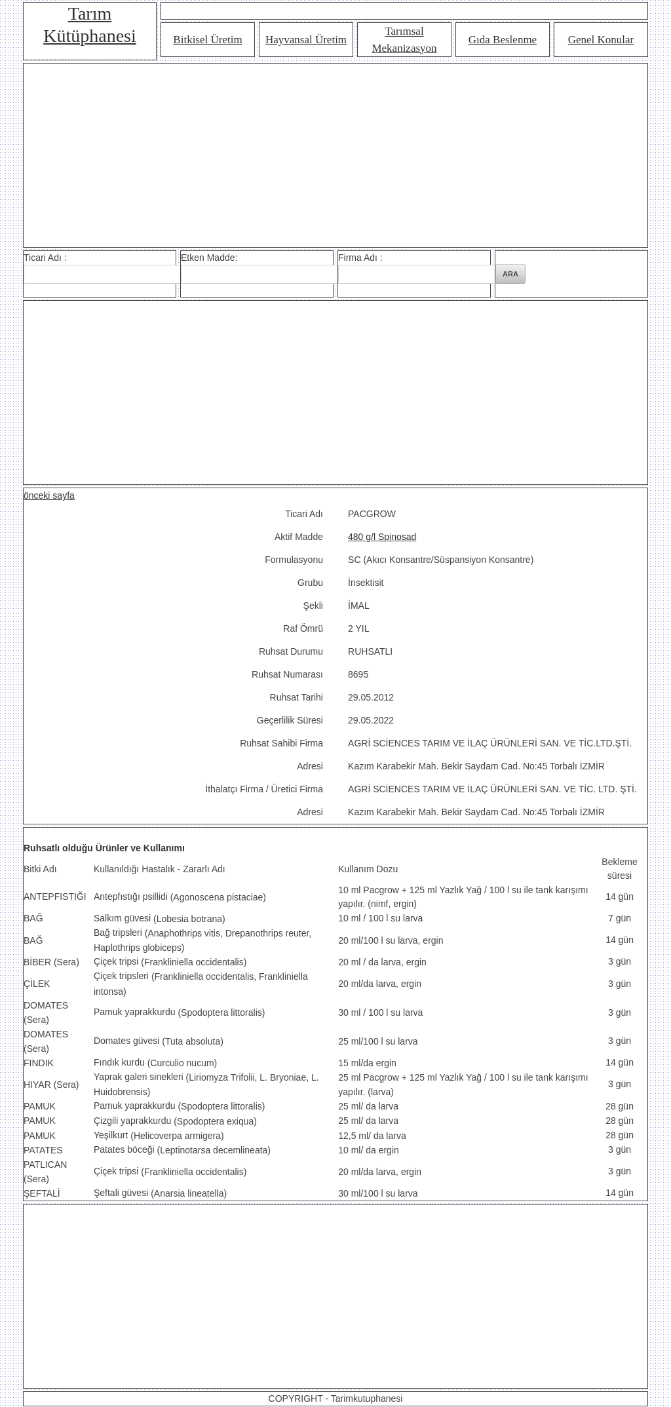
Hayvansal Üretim (306, 39)
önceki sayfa (49, 495)
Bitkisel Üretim (207, 39)
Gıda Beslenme (503, 39)
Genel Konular (601, 39)
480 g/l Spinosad (382, 536)
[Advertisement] (335, 155)
